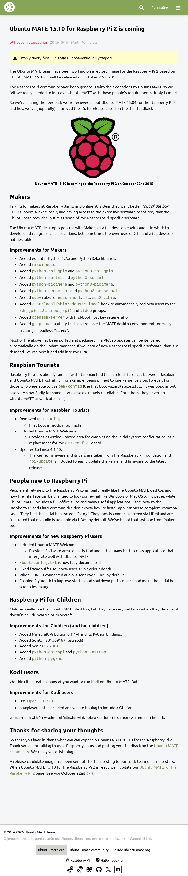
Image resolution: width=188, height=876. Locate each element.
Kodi (95, 672)
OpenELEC (36, 691)
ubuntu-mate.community (89, 840)
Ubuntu (79, 828)
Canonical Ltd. (141, 828)
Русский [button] (160, 7)
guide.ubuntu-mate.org (132, 840)
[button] (178, 7)
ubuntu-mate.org (51, 840)
